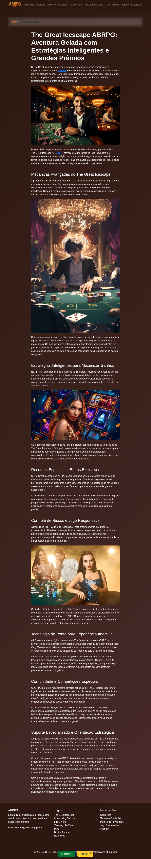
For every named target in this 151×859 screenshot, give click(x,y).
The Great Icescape (35, 4)
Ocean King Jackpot (58, 4)
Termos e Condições (110, 818)
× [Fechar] (90, 852)
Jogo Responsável (109, 825)
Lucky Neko (76, 4)
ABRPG (62, 70)
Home (13, 22)
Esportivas (136, 4)
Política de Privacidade (112, 822)
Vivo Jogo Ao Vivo (94, 4)
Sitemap (104, 829)
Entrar (85, 853)
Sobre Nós (105, 815)
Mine (108, 4)
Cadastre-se (66, 853)
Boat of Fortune (121, 4)
